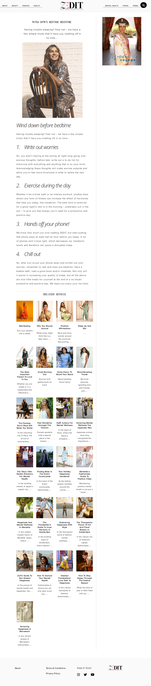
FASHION (25, 5)
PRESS (135, 5)
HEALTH (37, 5)
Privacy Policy (53, 673)
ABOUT (5, 5)
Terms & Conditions (56, 668)
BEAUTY (15, 5)
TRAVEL (126, 5)
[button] (78, 675)
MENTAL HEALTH (111, 5)
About (18, 668)
